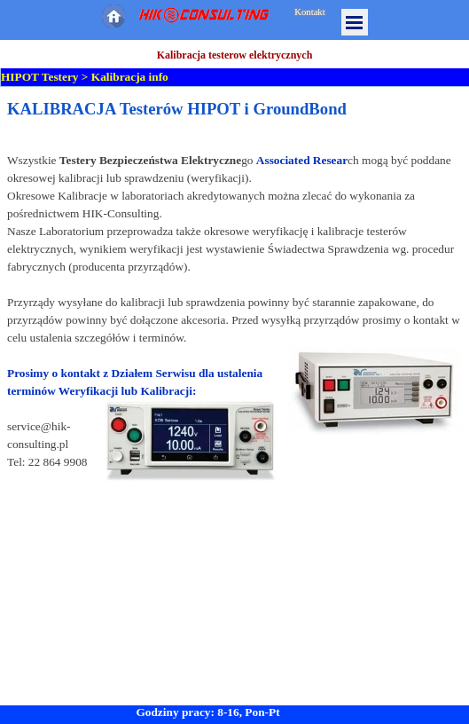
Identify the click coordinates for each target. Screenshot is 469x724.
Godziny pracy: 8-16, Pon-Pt (207, 712)
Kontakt (309, 12)
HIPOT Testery (40, 76)
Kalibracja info (129, 76)
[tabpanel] (234, 310)
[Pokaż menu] (354, 22)
